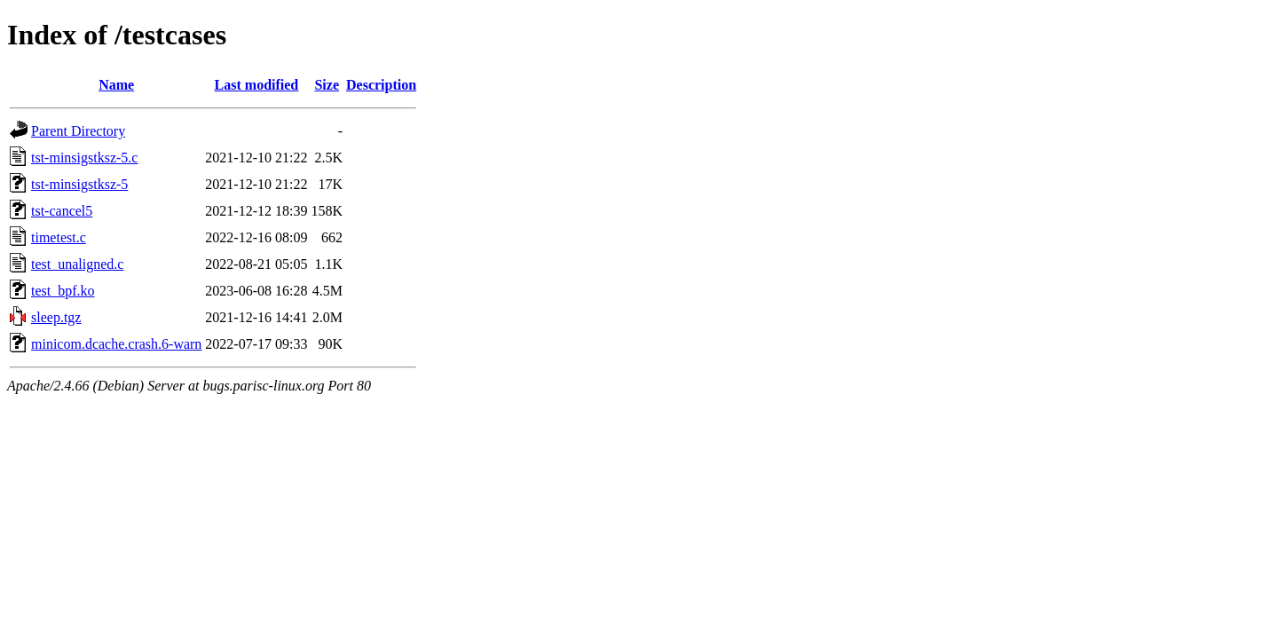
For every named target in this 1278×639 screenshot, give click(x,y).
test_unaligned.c (77, 264)
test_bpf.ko (63, 290)
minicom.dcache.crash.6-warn (116, 343)
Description (381, 84)
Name (116, 84)
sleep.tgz (56, 317)
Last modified (257, 84)
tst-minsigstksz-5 (79, 184)
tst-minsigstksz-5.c (84, 157)
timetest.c (58, 237)
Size (326, 84)
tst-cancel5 (61, 210)
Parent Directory (78, 130)
